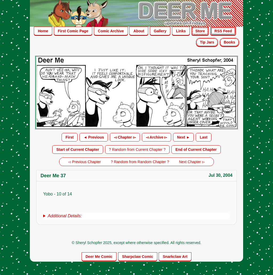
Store (200, 31)
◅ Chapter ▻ (125, 137)
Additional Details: (65, 216)
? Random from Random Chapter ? (140, 162)
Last (203, 137)
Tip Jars (207, 42)
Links (181, 31)
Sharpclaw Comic (137, 256)
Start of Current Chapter (77, 149)
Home (43, 31)
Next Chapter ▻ (192, 162)
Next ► (183, 137)
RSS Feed (223, 31)
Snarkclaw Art (175, 256)
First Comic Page (73, 31)
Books (229, 42)
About (138, 31)
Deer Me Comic (99, 256)
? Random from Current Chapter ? (137, 149)
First (70, 137)
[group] (136, 216)
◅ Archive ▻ (156, 137)
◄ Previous (93, 137)
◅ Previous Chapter (84, 162)
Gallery (160, 31)
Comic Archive (111, 31)
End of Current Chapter (196, 149)
